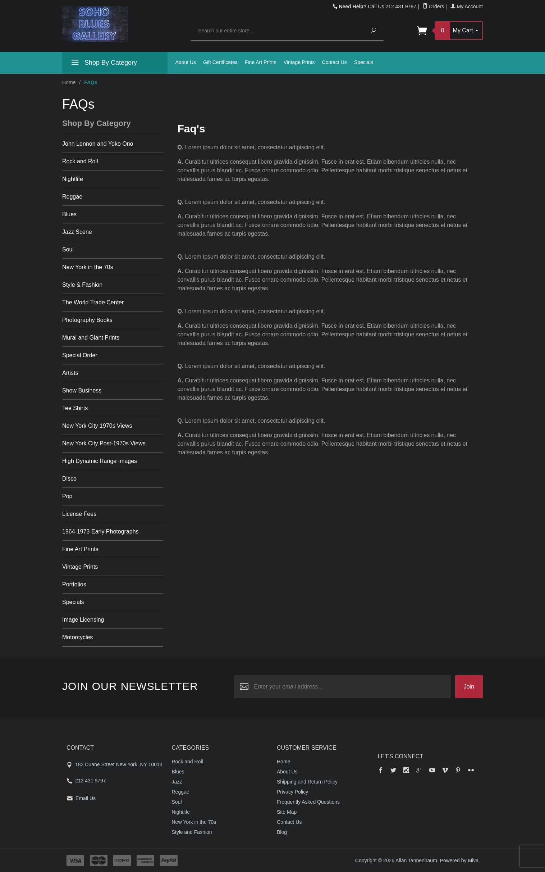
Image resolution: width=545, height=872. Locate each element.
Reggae (72, 197)
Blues (69, 214)
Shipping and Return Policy (307, 782)
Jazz (177, 782)
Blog (282, 832)
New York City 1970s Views (97, 426)
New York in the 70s (87, 267)
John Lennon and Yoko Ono (97, 144)
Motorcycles (77, 637)
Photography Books (87, 320)
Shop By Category (103, 63)
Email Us (85, 798)
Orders (433, 6)
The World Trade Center (93, 302)
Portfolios (74, 584)
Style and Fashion (192, 832)
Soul (68, 249)
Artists (70, 373)
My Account (466, 6)
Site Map (287, 812)
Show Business (81, 390)
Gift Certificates (220, 62)
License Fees (79, 514)
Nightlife (72, 179)
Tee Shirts (75, 408)
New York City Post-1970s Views (104, 443)
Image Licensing (83, 620)
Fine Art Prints (260, 62)
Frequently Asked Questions (308, 802)
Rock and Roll (80, 161)
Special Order (79, 355)
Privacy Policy (292, 792)
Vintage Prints (299, 62)
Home (68, 82)
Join (469, 686)
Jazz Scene (77, 232)
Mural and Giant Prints (90, 338)
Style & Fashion (82, 285)
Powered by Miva (459, 860)
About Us (185, 62)
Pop (67, 496)
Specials (363, 62)
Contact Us (334, 62)
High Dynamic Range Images (99, 461)
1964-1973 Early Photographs (100, 531)
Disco (69, 479)
